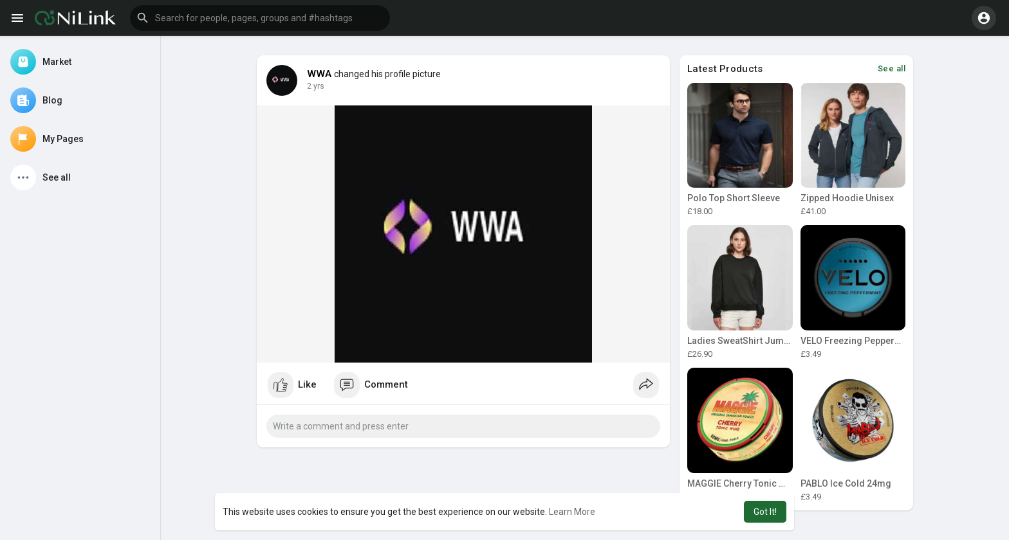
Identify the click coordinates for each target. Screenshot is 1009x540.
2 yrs (315, 86)
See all (892, 68)
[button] (260, 18)
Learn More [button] (572, 512)
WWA (319, 74)
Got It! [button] (765, 512)
